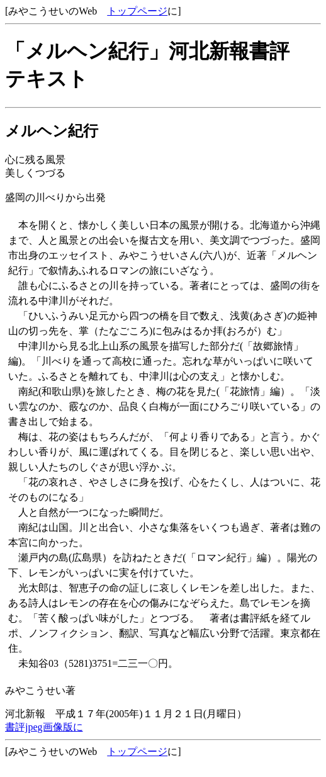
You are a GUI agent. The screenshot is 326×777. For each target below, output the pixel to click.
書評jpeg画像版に (44, 727)
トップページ (137, 11)
